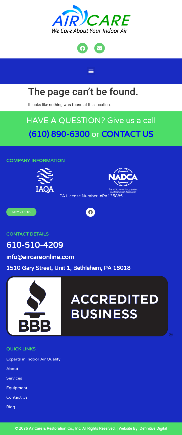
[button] (91, 71)
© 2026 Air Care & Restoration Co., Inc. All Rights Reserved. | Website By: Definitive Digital (91, 428)
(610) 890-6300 (59, 134)
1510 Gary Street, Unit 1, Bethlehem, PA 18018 (68, 268)
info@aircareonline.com (40, 257)
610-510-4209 (34, 245)
